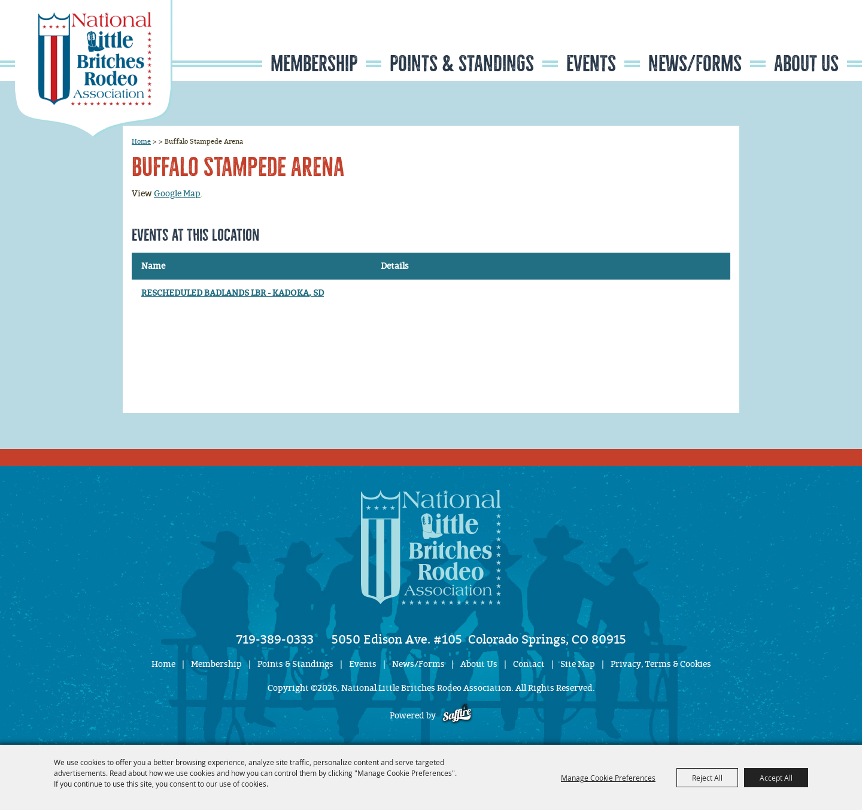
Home (141, 141)
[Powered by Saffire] (457, 716)
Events (591, 64)
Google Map (177, 194)
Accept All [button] (776, 777)
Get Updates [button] (811, 38)
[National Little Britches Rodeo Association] (93, 69)
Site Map (577, 664)
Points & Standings (462, 64)
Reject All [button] (707, 777)
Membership (314, 64)
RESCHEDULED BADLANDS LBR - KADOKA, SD (232, 293)
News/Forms (695, 64)
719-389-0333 (275, 639)
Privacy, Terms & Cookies (661, 664)
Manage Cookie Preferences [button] (608, 777)
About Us (806, 64)
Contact (529, 664)
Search (775, 38)
